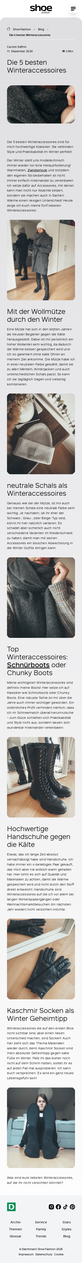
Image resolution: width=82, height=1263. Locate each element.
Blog (41, 29)
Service (41, 1222)
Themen (15, 1229)
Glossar (15, 1236)
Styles (67, 1229)
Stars (67, 1222)
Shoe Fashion (22, 29)
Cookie (58, 1254)
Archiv (15, 1222)
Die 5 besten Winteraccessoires (30, 35)
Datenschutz (43, 1254)
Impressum (26, 1254)
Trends (41, 1236)
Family (41, 1229)
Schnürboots (28, 664)
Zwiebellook (37, 170)
